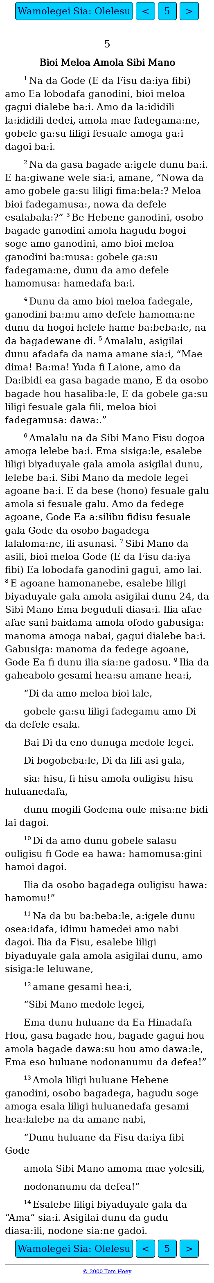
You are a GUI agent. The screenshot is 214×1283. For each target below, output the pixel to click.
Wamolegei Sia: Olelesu (74, 11)
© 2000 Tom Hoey (107, 1271)
